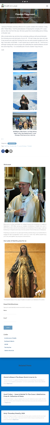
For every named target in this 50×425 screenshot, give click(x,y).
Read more (9, 383)
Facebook (22, 2)
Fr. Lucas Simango (22, 146)
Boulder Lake (13, 146)
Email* (10, 319)
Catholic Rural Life (9, 350)
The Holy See (7, 347)
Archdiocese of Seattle (10, 338)
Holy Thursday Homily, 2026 (14, 413)
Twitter (25, 2)
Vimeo (27, 2)
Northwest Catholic (9, 341)
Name (10, 312)
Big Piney (7, 146)
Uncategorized (12, 143)
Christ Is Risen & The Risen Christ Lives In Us (20, 377)
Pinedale (29, 146)
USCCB (6, 344)
